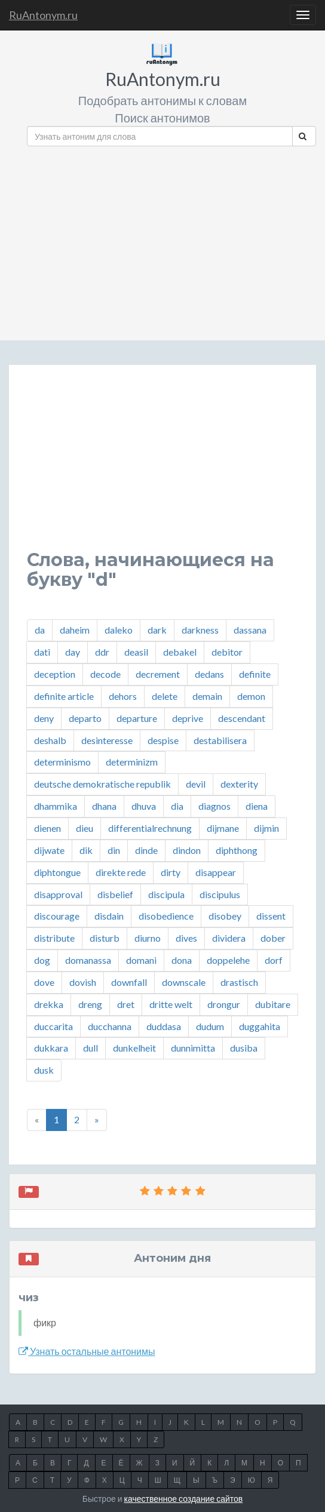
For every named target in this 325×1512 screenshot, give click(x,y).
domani (141, 960)
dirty (170, 872)
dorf (274, 960)
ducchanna (109, 1026)
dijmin (266, 828)
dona (181, 960)
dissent (271, 915)
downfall (129, 982)
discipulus (220, 894)
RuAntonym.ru (43, 14)
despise (163, 740)
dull (90, 1047)
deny (44, 718)
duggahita (259, 1026)
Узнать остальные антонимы (87, 1351)
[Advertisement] (171, 238)
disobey (225, 915)
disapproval (58, 894)
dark (157, 629)
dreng (90, 1004)
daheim (75, 629)
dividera (229, 938)
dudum (210, 1026)
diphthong (236, 850)
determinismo (62, 761)
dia (177, 806)
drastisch (239, 982)
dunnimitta (193, 1047)
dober (273, 938)
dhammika (55, 806)
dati (42, 651)
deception (54, 674)
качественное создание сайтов (183, 1498)
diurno (147, 938)
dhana (104, 806)
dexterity (239, 783)
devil (196, 783)
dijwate (49, 850)
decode (105, 674)
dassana (250, 629)
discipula (166, 894)
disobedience (166, 915)
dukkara (51, 1047)
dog (42, 960)
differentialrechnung (150, 828)
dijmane (223, 828)
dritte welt (170, 1004)
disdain (109, 915)
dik (86, 850)
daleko (119, 629)
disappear (215, 872)
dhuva (143, 806)
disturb (104, 938)
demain (207, 696)
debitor (227, 651)
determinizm (132, 761)
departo (85, 718)
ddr (102, 651)
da (40, 629)
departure (136, 718)
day (72, 651)
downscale (184, 982)
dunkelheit (134, 1047)
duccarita (53, 1026)
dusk (44, 1069)
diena (257, 806)
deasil (136, 651)
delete (164, 696)
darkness (200, 629)
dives (186, 938)
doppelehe (228, 960)
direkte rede (121, 872)
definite (255, 674)
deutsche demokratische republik (102, 783)
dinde (146, 850)
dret (125, 1004)
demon (251, 696)
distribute (54, 938)
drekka (48, 1004)
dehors (123, 696)
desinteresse (107, 740)
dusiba (243, 1047)
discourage (56, 915)
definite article (64, 696)
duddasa (163, 1026)
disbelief (115, 894)
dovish (82, 982)
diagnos (214, 806)
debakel (180, 651)
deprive (187, 718)
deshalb (50, 740)
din (114, 850)
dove (44, 982)
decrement (158, 674)
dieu (84, 828)
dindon (187, 850)
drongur (223, 1004)
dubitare (272, 1004)
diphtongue (57, 872)
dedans (209, 674)
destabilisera (220, 740)
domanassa (88, 960)
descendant (241, 718)
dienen (47, 828)
